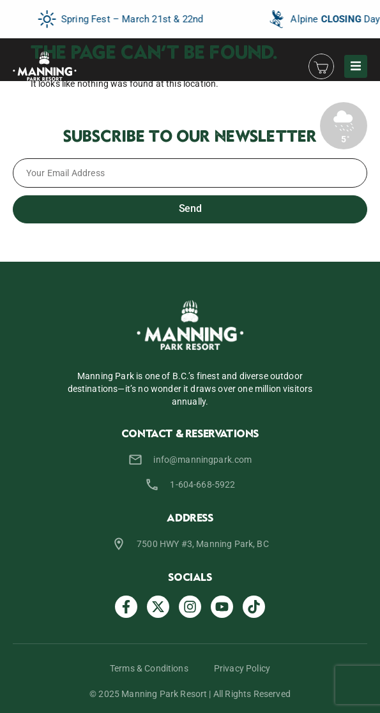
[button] (355, 66)
